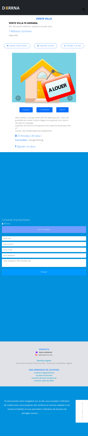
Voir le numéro (44, 229)
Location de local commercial (44, 378)
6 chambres (44, 110)
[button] (18, 98)
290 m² (62, 110)
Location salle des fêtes (44, 380)
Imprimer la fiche (45, 46)
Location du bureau (44, 375)
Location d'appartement (44, 372)
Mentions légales (44, 360)
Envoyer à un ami (72, 46)
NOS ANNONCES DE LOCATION (44, 369)
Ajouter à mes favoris (17, 46)
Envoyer (44, 272)
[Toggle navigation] (83, 7)
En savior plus (45, 413)
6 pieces (26, 110)
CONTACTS (44, 349)
